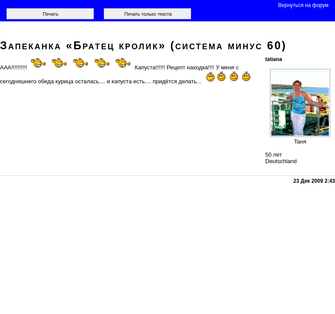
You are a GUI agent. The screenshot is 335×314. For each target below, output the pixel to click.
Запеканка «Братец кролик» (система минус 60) (143, 45)
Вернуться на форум (303, 5)
